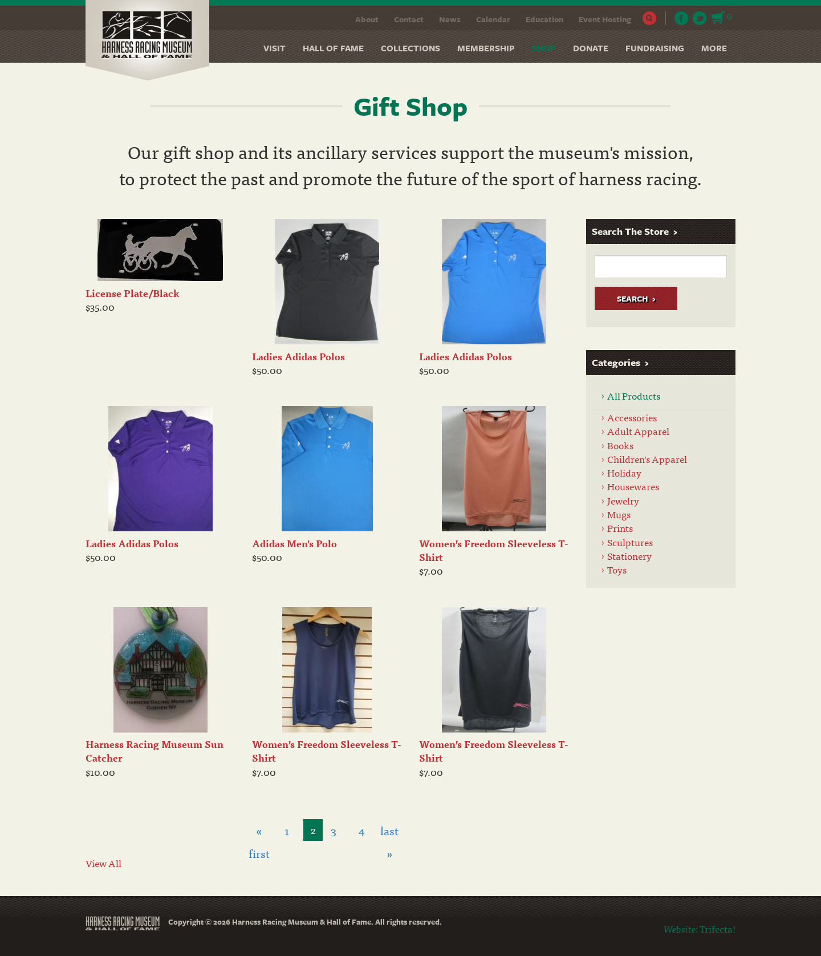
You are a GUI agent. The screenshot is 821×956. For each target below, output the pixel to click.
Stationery (629, 555)
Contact (409, 19)
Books (620, 445)
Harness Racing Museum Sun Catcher (154, 750)
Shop (544, 48)
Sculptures (630, 542)
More (714, 48)
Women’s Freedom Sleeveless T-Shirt (493, 549)
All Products (633, 395)
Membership (486, 48)
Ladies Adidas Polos (298, 356)
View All (103, 862)
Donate (590, 48)
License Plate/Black (133, 292)
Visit (274, 48)
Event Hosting (605, 19)
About (367, 19)
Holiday (624, 472)
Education (544, 19)
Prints (620, 527)
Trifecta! (717, 928)
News (450, 19)
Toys (617, 569)
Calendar (493, 19)
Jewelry (623, 500)
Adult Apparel (638, 430)
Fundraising (654, 48)
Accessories (632, 417)
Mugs (619, 514)
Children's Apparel (647, 458)
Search (650, 18)
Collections (410, 48)
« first (259, 831)
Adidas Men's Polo (294, 543)
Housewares (633, 486)
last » (389, 831)
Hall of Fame (333, 48)
